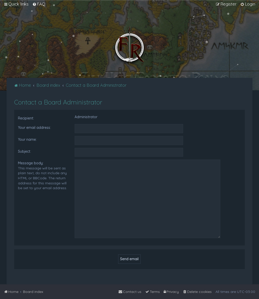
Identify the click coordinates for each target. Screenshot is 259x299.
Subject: (24, 151)
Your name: (27, 139)
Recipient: (26, 118)
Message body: (31, 163)
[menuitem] (38, 4)
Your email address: (34, 127)
